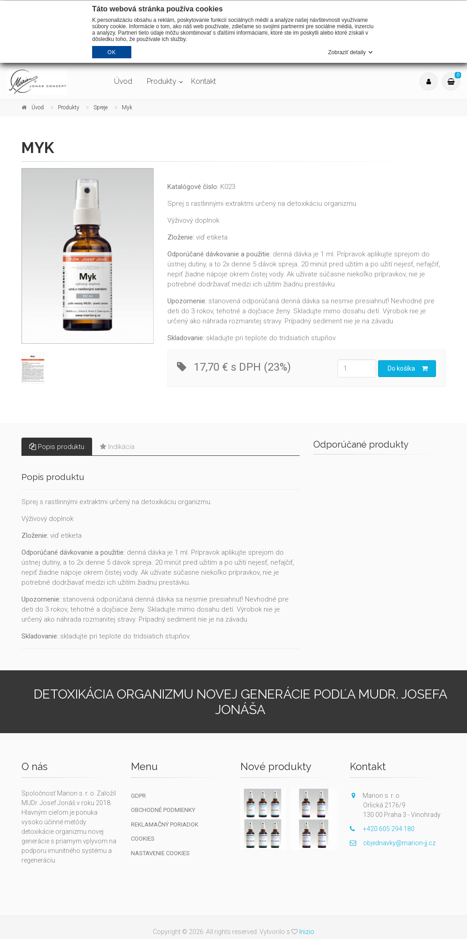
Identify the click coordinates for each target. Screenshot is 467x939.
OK (112, 52)
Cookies (143, 838)
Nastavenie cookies (160, 853)
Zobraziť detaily (347, 52)
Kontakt (203, 81)
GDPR (138, 795)
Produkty (161, 81)
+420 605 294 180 (382, 828)
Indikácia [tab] (117, 447)
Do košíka (408, 368)
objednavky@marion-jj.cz (393, 843)
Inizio (306, 931)
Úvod (123, 81)
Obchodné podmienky (163, 809)
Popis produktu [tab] (56, 447)
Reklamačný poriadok (164, 824)
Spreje (100, 107)
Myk (127, 107)
